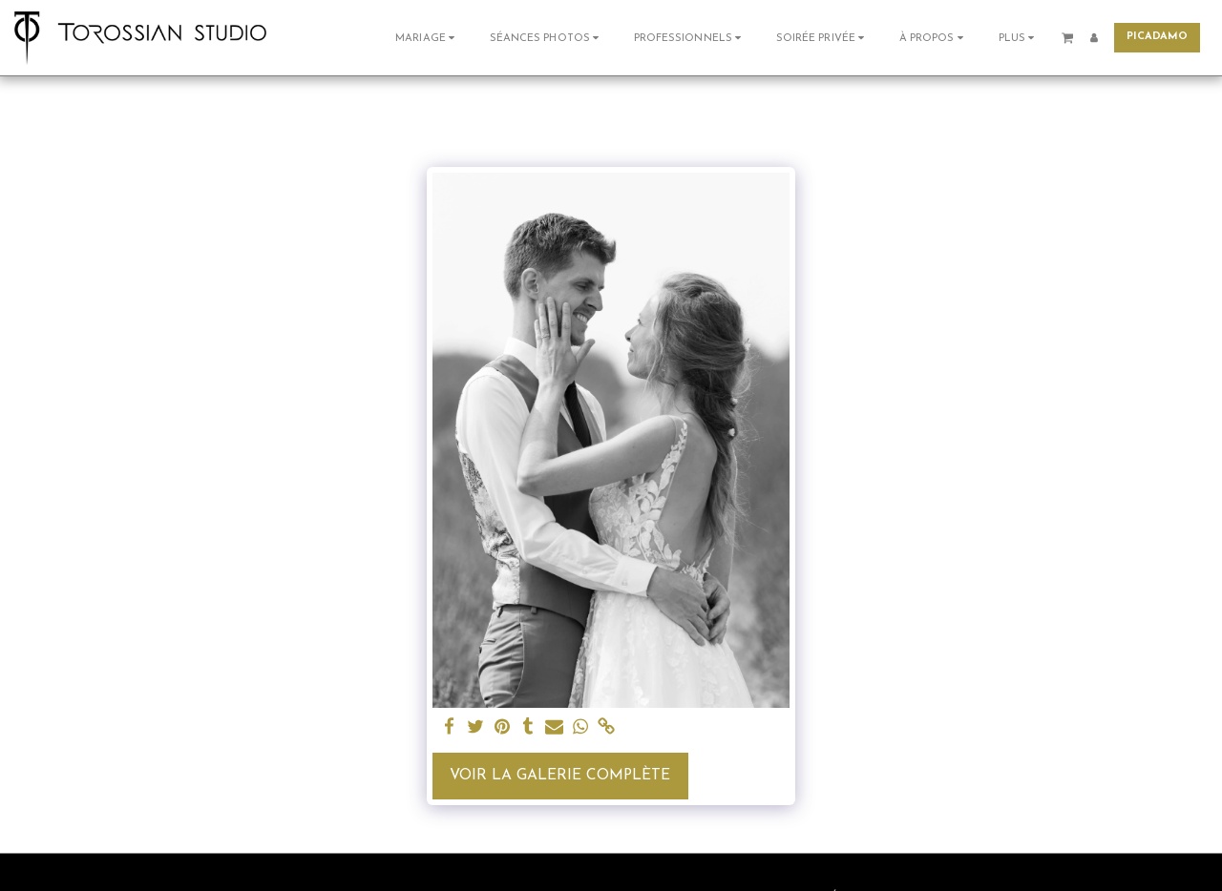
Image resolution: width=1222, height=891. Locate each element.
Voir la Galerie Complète (560, 775)
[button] (427, 38)
